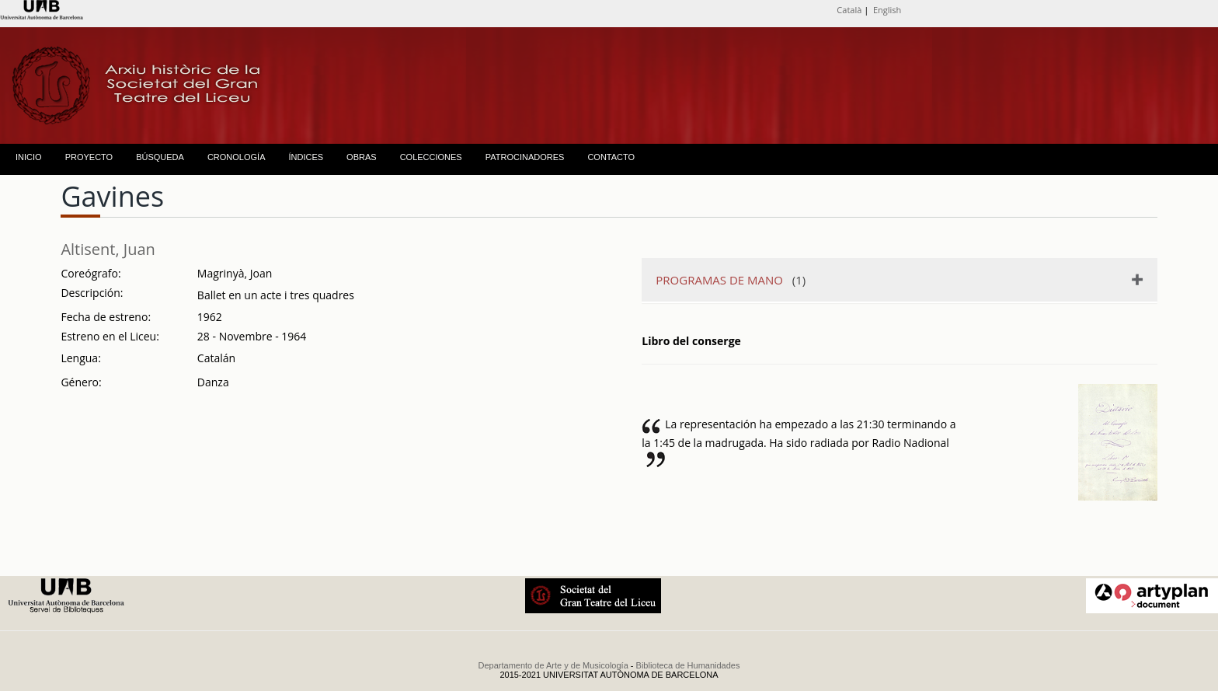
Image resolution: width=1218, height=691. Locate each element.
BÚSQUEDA (160, 157)
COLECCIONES (431, 157)
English (887, 10)
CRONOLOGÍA (236, 157)
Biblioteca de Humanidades (688, 665)
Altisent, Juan (108, 249)
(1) (731, 280)
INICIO (29, 157)
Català (849, 10)
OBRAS (361, 157)
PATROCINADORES (525, 157)
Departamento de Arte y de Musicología (553, 665)
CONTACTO (611, 157)
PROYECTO (89, 157)
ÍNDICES (305, 157)
